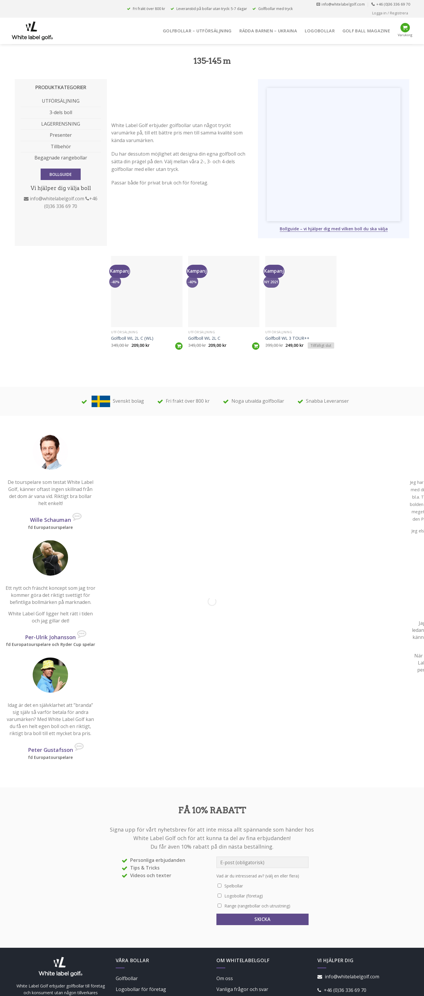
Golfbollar (127, 921)
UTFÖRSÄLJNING (61, 101)
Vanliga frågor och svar (242, 932)
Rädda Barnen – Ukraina (268, 31)
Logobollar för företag (141, 932)
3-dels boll (60, 112)
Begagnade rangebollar (60, 157)
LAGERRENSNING (60, 124)
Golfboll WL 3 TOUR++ (287, 281)
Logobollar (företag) (243, 839)
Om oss (224, 921)
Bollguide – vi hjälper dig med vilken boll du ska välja (334, 171)
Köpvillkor (227, 943)
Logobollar (320, 31)
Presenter (61, 135)
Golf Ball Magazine (366, 31)
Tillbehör (61, 146)
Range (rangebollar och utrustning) (257, 849)
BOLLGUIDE (60, 174)
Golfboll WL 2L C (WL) (132, 281)
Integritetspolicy (234, 954)
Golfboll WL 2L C (204, 281)
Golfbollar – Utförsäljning (197, 31)
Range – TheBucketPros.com (147, 943)
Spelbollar (233, 829)
